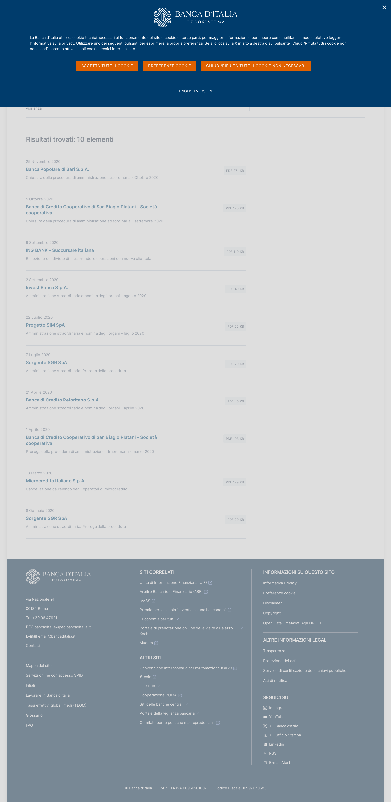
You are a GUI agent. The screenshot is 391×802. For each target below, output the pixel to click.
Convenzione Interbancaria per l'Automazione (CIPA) (186, 668)
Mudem (146, 642)
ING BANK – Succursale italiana (60, 250)
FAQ (29, 725)
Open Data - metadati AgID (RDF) (292, 623)
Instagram (275, 707)
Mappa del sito (39, 665)
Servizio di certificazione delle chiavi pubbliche (304, 670)
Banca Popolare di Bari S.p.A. (57, 169)
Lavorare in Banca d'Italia (48, 695)
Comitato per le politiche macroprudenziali (177, 722)
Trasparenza (274, 650)
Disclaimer (272, 603)
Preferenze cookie (279, 593)
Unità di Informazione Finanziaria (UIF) (173, 582)
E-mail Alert (276, 762)
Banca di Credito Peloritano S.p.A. (63, 399)
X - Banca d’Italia (280, 726)
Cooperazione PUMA (158, 695)
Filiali (30, 685)
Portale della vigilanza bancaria (167, 713)
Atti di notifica (275, 680)
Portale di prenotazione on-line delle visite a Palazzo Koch (186, 631)
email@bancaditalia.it (56, 636)
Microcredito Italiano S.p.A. (56, 480)
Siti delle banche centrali (161, 704)
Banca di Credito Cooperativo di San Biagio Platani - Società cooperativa (91, 209)
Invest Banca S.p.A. (47, 287)
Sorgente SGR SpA (46, 362)
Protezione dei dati (279, 660)
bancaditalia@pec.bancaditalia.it (62, 627)
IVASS (145, 600)
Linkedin (273, 744)
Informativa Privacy (280, 583)
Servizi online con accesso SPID (54, 675)
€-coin (145, 676)
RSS (270, 753)
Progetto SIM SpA (45, 325)
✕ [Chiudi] (384, 7)
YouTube (274, 716)
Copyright (272, 613)
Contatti (33, 645)
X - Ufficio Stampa (282, 735)
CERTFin (147, 686)
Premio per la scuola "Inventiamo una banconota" (183, 609)
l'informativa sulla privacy (52, 43)
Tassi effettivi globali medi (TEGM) (56, 705)
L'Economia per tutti (157, 619)
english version (195, 93)
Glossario (34, 715)
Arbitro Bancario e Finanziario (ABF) (171, 591)
